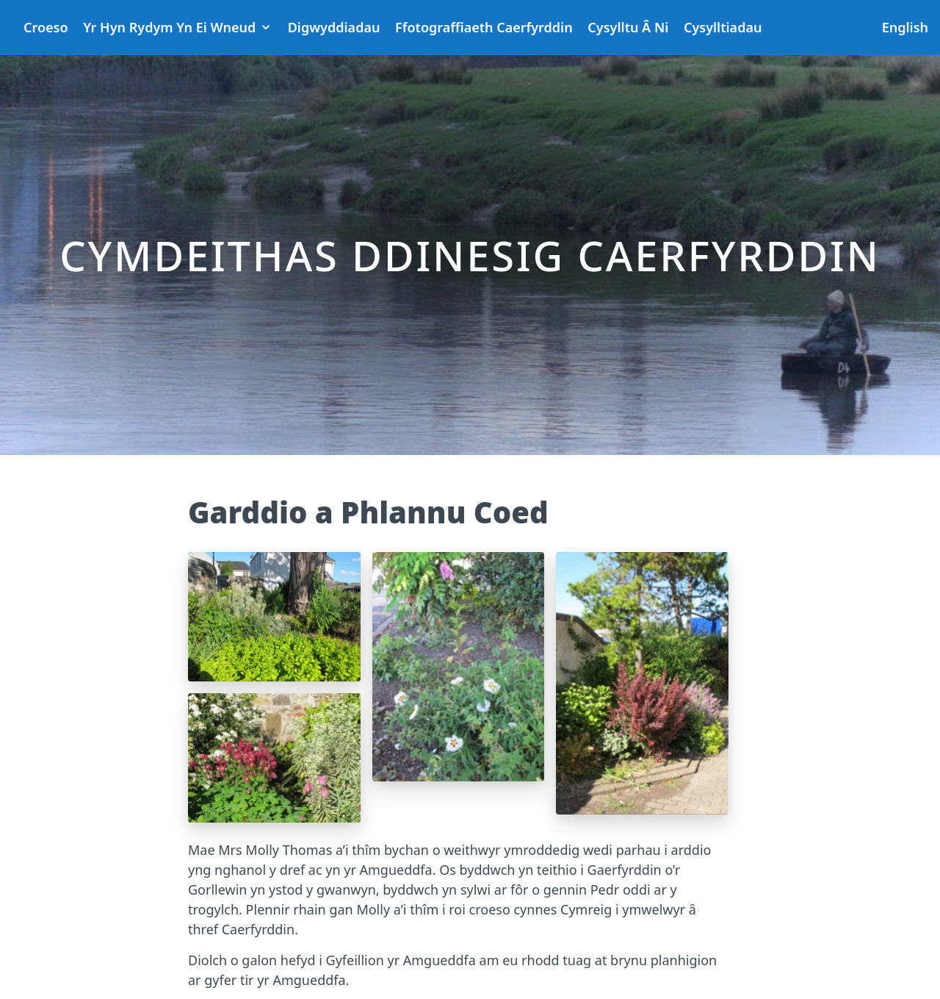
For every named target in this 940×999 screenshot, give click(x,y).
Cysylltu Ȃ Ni (628, 27)
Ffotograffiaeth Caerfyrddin (484, 27)
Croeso (46, 27)
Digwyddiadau (334, 27)
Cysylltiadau (723, 27)
